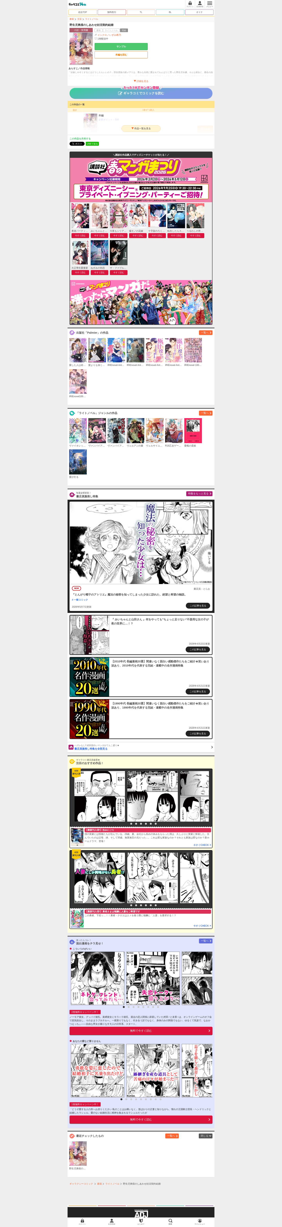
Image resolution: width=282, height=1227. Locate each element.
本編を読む (121, 54)
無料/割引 (112, 12)
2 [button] (131, 824)
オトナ (199, 12)
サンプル (121, 46)
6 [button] (151, 824)
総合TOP (82, 12)
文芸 (79, 19)
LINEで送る (92, 144)
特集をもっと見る (198, 493)
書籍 (72, 19)
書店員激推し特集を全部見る (143, 747)
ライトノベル (91, 19)
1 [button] (126, 824)
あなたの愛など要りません (87, 1041)
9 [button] (161, 1099)
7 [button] (156, 824)
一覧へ (205, 332)
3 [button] (136, 824)
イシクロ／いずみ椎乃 (109, 35)
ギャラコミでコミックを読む (141, 91)
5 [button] (146, 824)
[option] (98, 796)
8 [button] (158, 1007)
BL (170, 12)
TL (141, 12)
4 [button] (141, 824)
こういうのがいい (82, 949)
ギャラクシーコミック (81, 1183)
